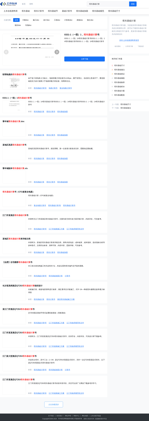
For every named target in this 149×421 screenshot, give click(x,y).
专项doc (28, 25)
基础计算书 (67, 11)
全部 (16, 20)
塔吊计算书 (39, 11)
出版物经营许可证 (101, 419)
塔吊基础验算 (119, 82)
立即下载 (84, 59)
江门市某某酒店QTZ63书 (19, 333)
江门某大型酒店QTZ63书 (19, 356)
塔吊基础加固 (82, 11)
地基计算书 (53, 88)
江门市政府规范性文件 (75, 229)
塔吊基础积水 (119, 87)
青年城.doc (13, 121)
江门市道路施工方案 (56, 229)
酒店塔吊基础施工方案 (66, 299)
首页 (24, 4)
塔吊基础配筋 (119, 95)
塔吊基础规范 (98, 11)
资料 (31, 4)
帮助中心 (76, 416)
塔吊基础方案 (119, 91)
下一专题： (116, 108)
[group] (31, 49)
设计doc (46, 20)
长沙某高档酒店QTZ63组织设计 (22, 286)
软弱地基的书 (14, 74)
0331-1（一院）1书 (17, 98)
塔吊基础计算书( (40, 88)
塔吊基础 (26, 11)
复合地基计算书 (66, 88)
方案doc (25, 20)
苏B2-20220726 (89, 419)
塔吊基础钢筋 (119, 78)
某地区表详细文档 (16, 239)
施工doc (36, 20)
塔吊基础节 (53, 11)
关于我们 (51, 416)
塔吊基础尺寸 (114, 11)
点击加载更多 (53, 404)
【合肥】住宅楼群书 (17, 262)
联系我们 (60, 416)
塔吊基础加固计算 (56, 276)
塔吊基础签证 (119, 74)
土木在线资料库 (11, 11)
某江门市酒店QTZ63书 (18, 309)
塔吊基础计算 (39, 112)
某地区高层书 (14, 145)
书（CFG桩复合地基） (18, 192)
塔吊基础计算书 (69, 205)
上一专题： (116, 104)
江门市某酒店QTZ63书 (18, 380)
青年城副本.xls (15, 168)
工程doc (57, 20)
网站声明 (68, 416)
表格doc (80, 20)
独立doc (90, 20)
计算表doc (68, 20)
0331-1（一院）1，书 (81, 34)
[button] (57, 52)
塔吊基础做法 (119, 70)
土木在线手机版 (95, 416)
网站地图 (85, 416)
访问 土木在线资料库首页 (129, 40)
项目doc (18, 25)
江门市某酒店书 (15, 215)
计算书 (67, 276)
